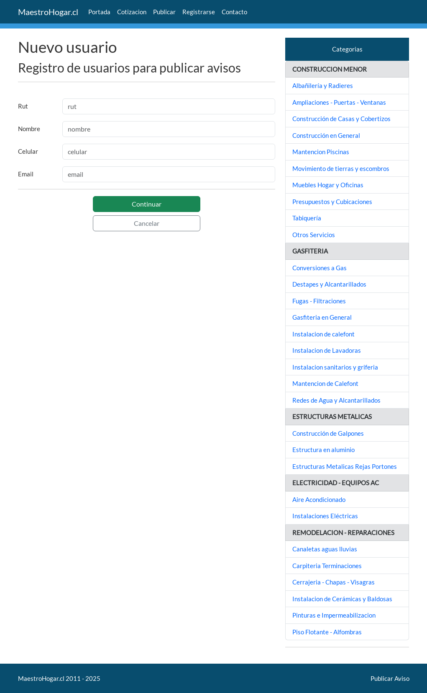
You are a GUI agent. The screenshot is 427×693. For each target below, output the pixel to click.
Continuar (146, 204)
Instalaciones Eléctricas (325, 516)
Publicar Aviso (390, 678)
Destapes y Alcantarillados (329, 284)
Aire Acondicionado (318, 499)
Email (25, 174)
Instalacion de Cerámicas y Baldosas (342, 598)
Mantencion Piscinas (320, 151)
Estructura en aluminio (323, 449)
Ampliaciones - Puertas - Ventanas (339, 102)
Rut (23, 106)
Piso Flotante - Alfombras (327, 632)
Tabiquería (306, 218)
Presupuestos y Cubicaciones (332, 201)
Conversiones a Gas (319, 268)
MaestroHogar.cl (48, 12)
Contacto (234, 12)
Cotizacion (131, 12)
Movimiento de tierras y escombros (340, 168)
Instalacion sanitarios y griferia (335, 367)
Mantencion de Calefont (325, 383)
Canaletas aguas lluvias (324, 549)
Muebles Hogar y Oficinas (327, 185)
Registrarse (198, 12)
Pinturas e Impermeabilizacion (334, 615)
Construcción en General (326, 135)
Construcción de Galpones (328, 433)
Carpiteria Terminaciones (327, 565)
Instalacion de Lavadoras (326, 350)
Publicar (164, 12)
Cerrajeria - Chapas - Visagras (333, 582)
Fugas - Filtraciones (319, 301)
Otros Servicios (313, 234)
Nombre (29, 128)
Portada (99, 12)
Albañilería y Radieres (322, 85)
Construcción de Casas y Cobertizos (341, 118)
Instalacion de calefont (323, 334)
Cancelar (146, 223)
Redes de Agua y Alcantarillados (336, 400)
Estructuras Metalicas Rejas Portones (344, 466)
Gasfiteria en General (322, 317)
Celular (28, 151)
